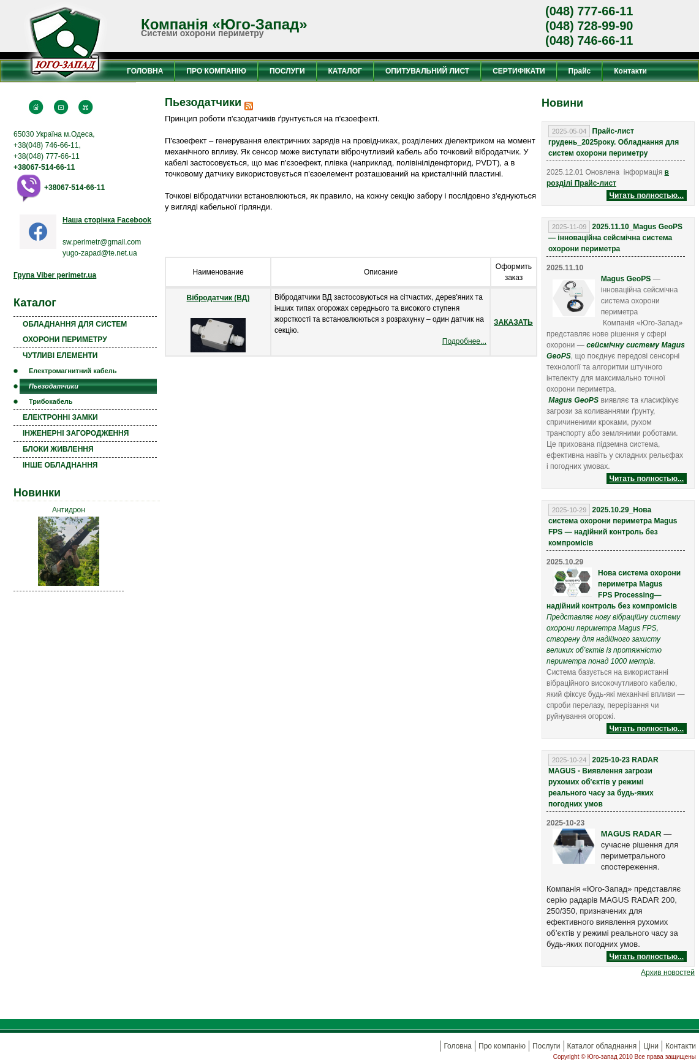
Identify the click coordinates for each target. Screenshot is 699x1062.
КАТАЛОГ (345, 71)
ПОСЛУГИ (287, 71)
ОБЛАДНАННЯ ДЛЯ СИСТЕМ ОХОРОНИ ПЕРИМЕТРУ (75, 332)
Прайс (580, 71)
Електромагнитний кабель (72, 370)
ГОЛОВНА (145, 71)
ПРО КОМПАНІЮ (216, 71)
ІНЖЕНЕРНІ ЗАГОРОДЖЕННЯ (76, 433)
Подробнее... (464, 341)
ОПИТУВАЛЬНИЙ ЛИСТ (427, 71)
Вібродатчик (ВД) (218, 298)
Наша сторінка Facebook (106, 220)
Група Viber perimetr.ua (54, 275)
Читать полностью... (647, 195)
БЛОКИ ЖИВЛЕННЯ (58, 449)
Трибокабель (51, 401)
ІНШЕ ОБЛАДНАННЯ (60, 465)
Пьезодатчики (53, 386)
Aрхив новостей (668, 972)
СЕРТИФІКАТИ (519, 71)
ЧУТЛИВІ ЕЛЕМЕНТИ (60, 355)
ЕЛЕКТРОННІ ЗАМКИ (60, 417)
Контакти (630, 71)
